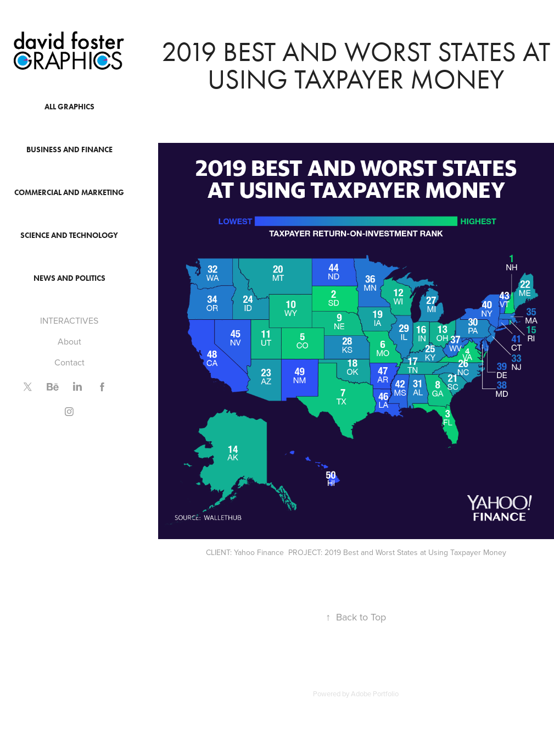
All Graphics (69, 107)
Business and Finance (69, 149)
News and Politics (69, 278)
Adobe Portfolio (375, 693)
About (69, 341)
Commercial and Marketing (69, 192)
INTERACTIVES (69, 320)
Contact (69, 362)
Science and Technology (69, 235)
